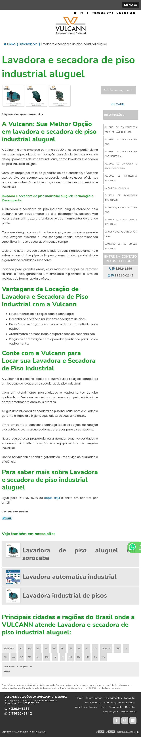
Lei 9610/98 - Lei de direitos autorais (102, 688)
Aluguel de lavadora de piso (121, 142)
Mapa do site (128, 711)
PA (126, 648)
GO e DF (106, 648)
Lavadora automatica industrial (69, 577)
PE (79, 648)
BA (86, 648)
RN (70, 656)
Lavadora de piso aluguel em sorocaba (79, 554)
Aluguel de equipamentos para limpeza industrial (121, 130)
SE (95, 656)
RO (78, 656)
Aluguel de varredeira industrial (121, 178)
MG (29, 648)
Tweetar (7, 518)
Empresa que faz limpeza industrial (121, 222)
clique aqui (52, 498)
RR (87, 656)
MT (38, 656)
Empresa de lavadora (117, 187)
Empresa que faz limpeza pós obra (121, 234)
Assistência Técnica (86, 707)
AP (21, 656)
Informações (114, 115)
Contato (130, 707)
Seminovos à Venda (97, 702)
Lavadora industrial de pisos (64, 595)
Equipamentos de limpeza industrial (121, 246)
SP (46, 648)
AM (117, 648)
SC (62, 648)
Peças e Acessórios (123, 702)
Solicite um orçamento (118, 90)
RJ (21, 648)
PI (63, 656)
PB (55, 656)
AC (5, 656)
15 (126, 13)
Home (79, 698)
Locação (129, 698)
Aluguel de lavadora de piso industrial (121, 154)
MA (29, 656)
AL (13, 656)
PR (54, 648)
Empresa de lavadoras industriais (121, 198)
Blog (103, 707)
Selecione (9, 648)
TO (103, 656)
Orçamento (116, 707)
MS (47, 656)
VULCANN (117, 104)
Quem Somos (94, 698)
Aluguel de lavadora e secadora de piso (121, 166)
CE (95, 648)
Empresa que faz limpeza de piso (121, 210)
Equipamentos (113, 698)
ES (38, 648)
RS (71, 648)
